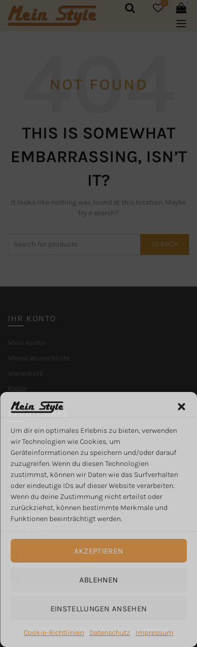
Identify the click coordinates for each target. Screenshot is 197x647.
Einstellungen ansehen (98, 608)
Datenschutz (109, 632)
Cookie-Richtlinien (54, 632)
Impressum (154, 632)
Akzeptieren (98, 551)
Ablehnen (98, 580)
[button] (181, 406)
